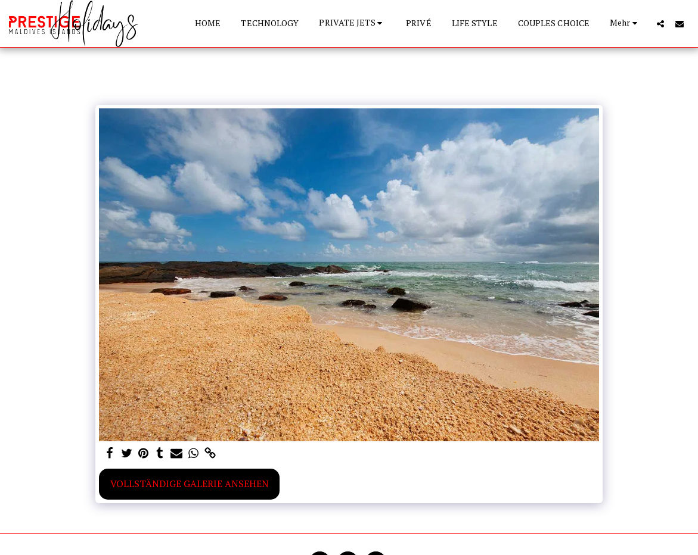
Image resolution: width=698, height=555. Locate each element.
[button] (352, 23)
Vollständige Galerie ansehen (189, 483)
